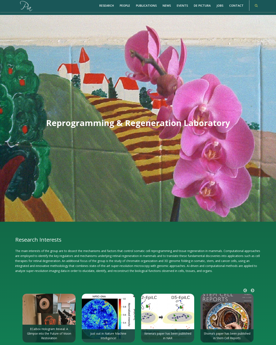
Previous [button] (245, 291)
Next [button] (252, 291)
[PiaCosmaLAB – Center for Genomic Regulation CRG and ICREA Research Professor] (25, 6)
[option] (49, 318)
